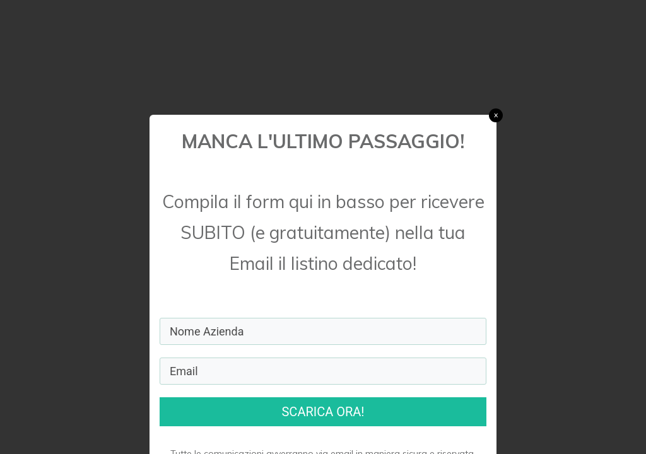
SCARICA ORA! (322, 411)
